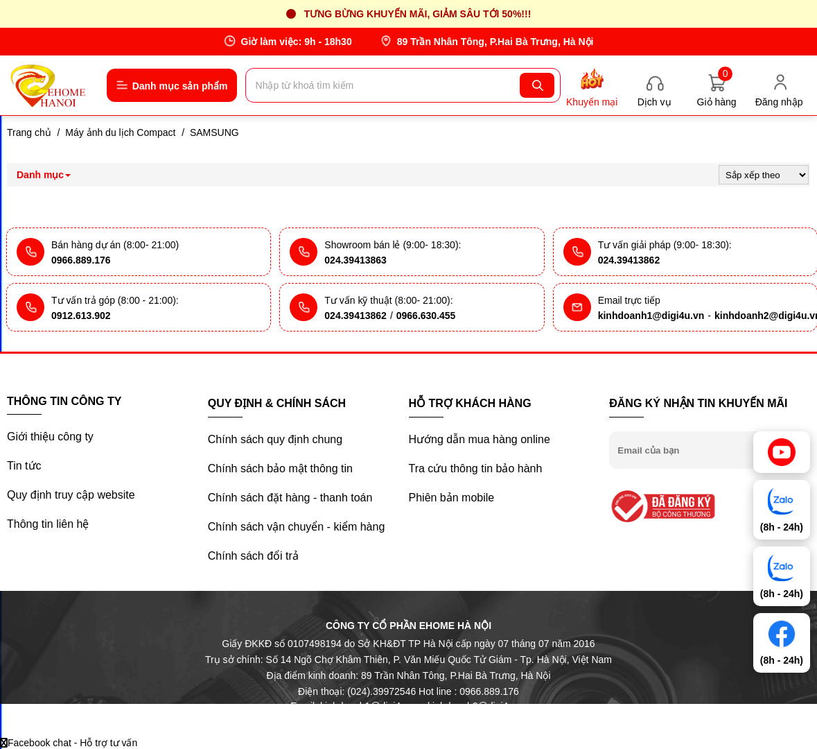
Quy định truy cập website (71, 495)
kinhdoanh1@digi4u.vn (651, 315)
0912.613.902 (81, 315)
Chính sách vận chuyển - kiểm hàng (296, 527)
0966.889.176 (81, 260)
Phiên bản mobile (452, 497)
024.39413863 (355, 260)
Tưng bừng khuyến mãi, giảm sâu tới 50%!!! (418, 13)
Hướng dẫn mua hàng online (479, 439)
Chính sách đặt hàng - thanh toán (290, 497)
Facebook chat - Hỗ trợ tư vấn (68, 742)
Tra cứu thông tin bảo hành (476, 468)
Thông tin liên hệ (48, 524)
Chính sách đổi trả (253, 556)
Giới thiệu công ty (50, 436)
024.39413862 (629, 260)
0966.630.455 (426, 315)
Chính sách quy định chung (275, 439)
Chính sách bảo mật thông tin (280, 468)
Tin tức (24, 466)
